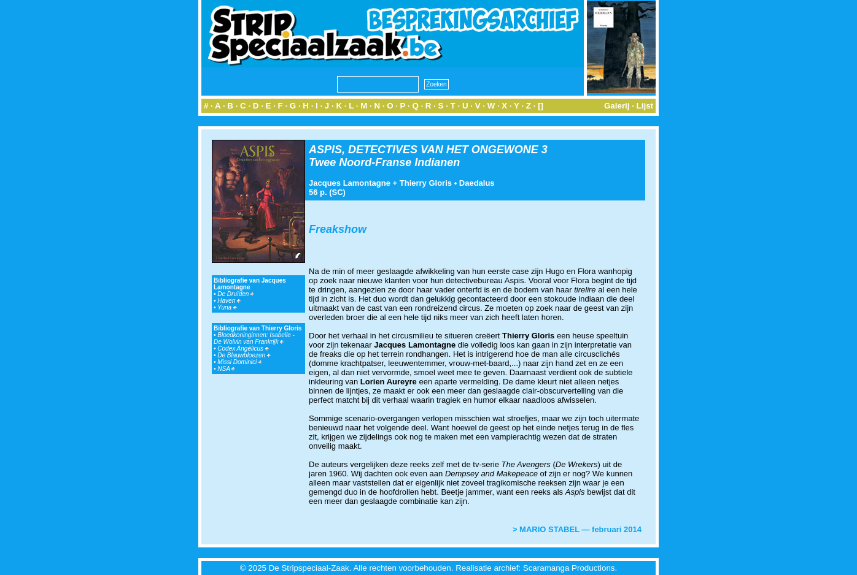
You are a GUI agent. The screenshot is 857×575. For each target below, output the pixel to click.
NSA (226, 368)
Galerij (617, 105)
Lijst (645, 105)
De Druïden (235, 294)
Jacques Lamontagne (349, 183)
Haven (229, 300)
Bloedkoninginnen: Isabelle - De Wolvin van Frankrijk (254, 338)
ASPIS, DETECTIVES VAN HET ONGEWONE (423, 149)
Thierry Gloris (426, 183)
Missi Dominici (239, 362)
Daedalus (477, 183)
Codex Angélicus (242, 348)
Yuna (227, 307)
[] (540, 105)
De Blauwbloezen (244, 355)
